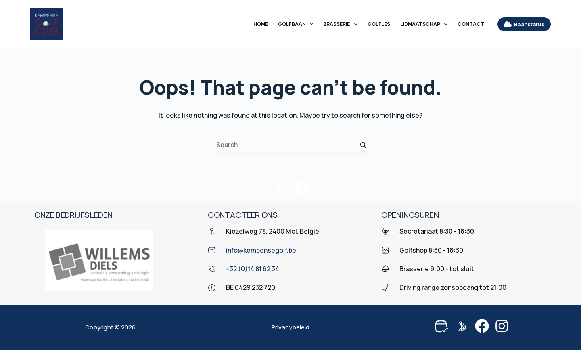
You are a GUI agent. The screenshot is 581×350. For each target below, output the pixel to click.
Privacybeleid (290, 327)
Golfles (379, 24)
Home (260, 24)
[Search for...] (282, 145)
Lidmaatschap (425, 24)
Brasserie (341, 24)
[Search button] (363, 145)
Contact (471, 24)
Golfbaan (297, 24)
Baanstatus (524, 24)
